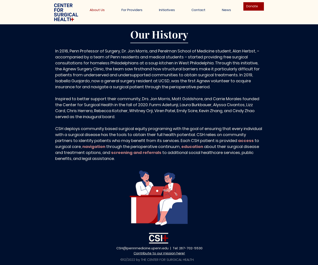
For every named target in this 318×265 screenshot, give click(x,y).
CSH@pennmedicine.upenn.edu (142, 248)
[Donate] (253, 6)
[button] (167, 9)
